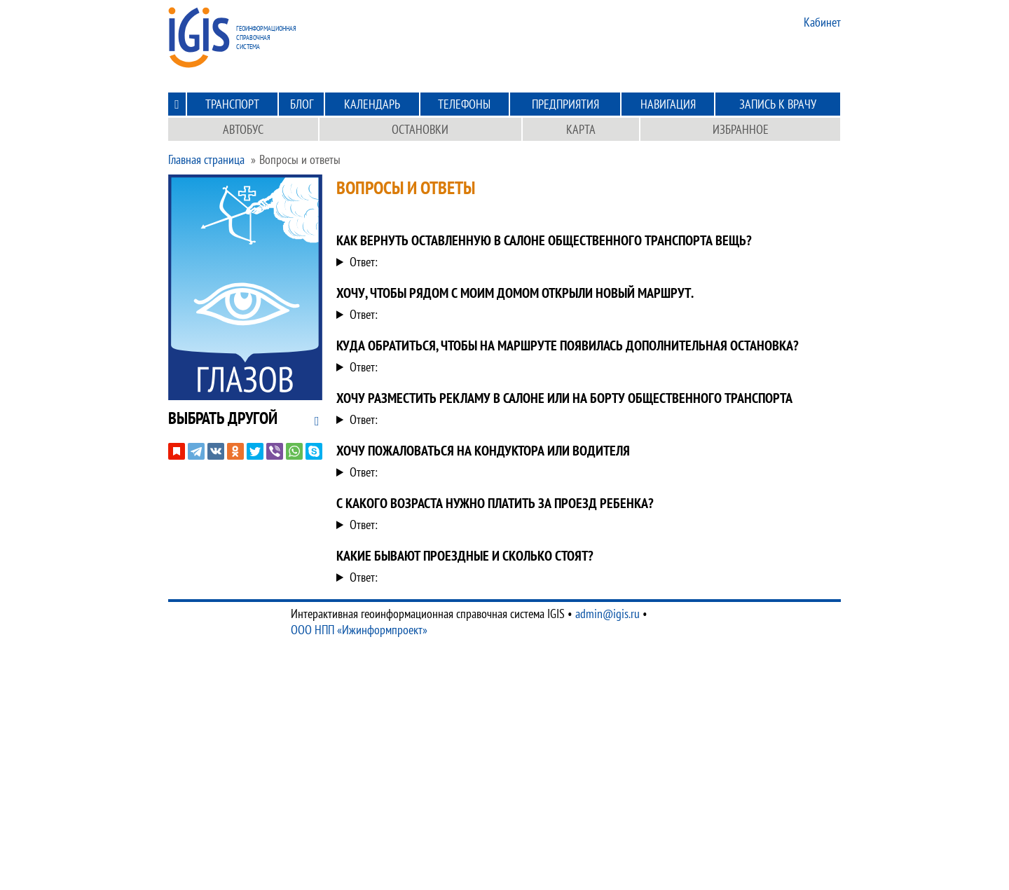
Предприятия (565, 104)
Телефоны (464, 104)
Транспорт (232, 104)
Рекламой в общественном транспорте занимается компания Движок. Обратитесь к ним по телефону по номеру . (583, 419)
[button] (222, 418)
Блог (301, 104)
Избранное (741, 129)
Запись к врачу (777, 104)
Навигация (668, 104)
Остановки (420, 129)
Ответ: (364, 262)
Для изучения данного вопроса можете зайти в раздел (583, 577)
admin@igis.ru (607, 613)
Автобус (243, 129)
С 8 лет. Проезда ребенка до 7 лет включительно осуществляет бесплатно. (583, 524)
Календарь (372, 104)
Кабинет (822, 22)
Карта (581, 129)
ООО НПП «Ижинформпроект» (359, 630)
